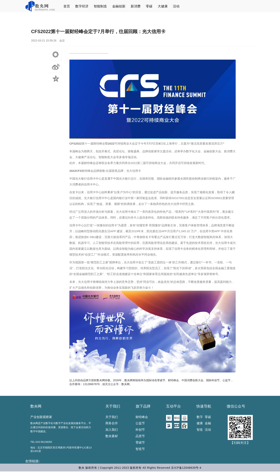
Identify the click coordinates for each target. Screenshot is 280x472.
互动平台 (173, 406)
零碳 (149, 6)
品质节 (140, 436)
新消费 (136, 6)
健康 (200, 423)
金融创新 (118, 6)
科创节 (140, 429)
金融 (208, 423)
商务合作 (111, 423)
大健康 (163, 6)
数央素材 (111, 436)
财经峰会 (142, 417)
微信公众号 (236, 406)
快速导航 (203, 406)
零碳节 (140, 442)
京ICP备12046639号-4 (186, 467)
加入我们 (111, 429)
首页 (66, 6)
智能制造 (100, 6)
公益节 (140, 423)
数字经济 (81, 6)
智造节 (140, 449)
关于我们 (112, 406)
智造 (200, 429)
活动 (176, 6)
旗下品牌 (143, 406)
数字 (200, 417)
